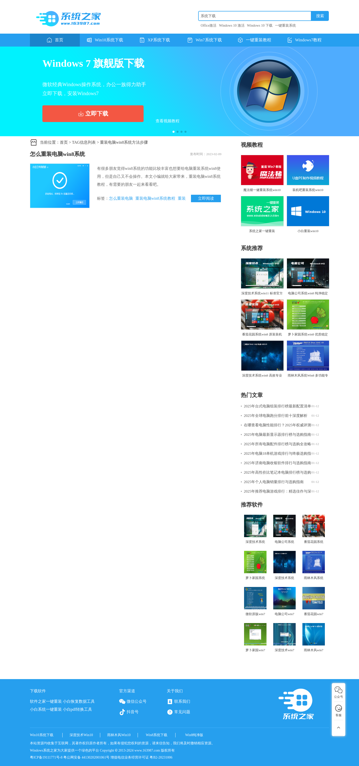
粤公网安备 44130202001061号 (86, 757)
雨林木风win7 (313, 637)
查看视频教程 (168, 121)
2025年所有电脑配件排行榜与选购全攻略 (277, 444)
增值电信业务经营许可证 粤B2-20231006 (141, 757)
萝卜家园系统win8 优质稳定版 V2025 (308, 320)
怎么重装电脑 (121, 198)
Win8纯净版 (194, 735)
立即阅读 (206, 198)
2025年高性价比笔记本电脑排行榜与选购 (277, 472)
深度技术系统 (255, 529)
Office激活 (209, 25)
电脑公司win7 (284, 601)
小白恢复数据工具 (79, 701)
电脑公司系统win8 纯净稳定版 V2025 (308, 279)
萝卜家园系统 (255, 565)
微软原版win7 (255, 601)
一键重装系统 (285, 25)
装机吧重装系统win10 (308, 173)
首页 (64, 142)
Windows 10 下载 (259, 25)
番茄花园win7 (313, 601)
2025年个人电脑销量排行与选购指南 (274, 482)
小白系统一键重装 (46, 709)
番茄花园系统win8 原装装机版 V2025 (262, 320)
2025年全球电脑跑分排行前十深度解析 (275, 416)
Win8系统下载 (157, 735)
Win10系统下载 (41, 735)
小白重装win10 (308, 214)
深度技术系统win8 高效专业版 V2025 (262, 361)
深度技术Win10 (81, 735)
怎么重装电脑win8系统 (57, 154)
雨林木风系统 (313, 565)
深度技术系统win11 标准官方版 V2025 (262, 279)
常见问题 (178, 712)
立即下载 (93, 114)
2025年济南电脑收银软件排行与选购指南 (277, 463)
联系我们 (178, 702)
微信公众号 (133, 702)
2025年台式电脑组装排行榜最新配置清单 (277, 406)
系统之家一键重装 (262, 214)
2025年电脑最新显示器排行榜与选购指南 (277, 435)
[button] (174, 132)
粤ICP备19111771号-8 (46, 757)
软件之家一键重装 (46, 701)
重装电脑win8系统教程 (155, 198)
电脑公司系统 (284, 529)
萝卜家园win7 (255, 637)
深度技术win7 (284, 637)
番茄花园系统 (313, 529)
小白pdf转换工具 (77, 709)
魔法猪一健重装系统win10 (262, 173)
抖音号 (129, 712)
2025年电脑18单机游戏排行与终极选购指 (277, 453)
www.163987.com (147, 750)
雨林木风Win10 (119, 735)
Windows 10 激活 (232, 25)
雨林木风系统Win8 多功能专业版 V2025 (308, 361)
